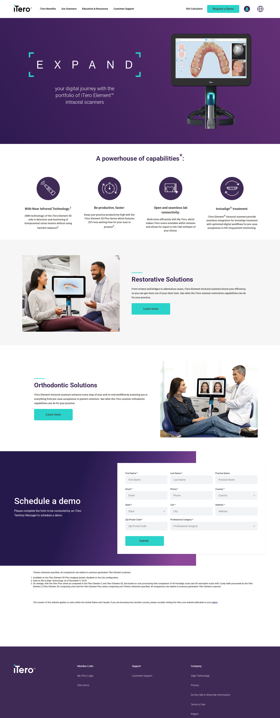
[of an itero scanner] (223, 9)
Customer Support (142, 675)
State (128, 505)
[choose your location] (260, 9)
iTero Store (83, 685)
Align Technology (200, 675)
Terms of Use (198, 704)
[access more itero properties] (247, 9)
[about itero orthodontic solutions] (53, 414)
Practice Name (222, 473)
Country (219, 489)
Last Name (176, 473)
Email (128, 489)
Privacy (195, 685)
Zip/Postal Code (133, 519)
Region (195, 713)
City (173, 505)
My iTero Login (85, 675)
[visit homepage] (24, 669)
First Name (131, 473)
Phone (174, 489)
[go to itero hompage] (23, 8)
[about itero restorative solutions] (151, 309)
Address (220, 505)
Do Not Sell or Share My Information (210, 694)
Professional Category (181, 519)
